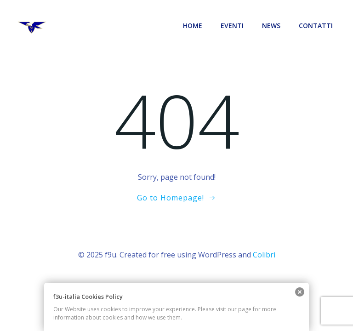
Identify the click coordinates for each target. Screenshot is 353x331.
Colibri (264, 255)
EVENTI (232, 25)
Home (192, 25)
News (271, 25)
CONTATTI (316, 25)
